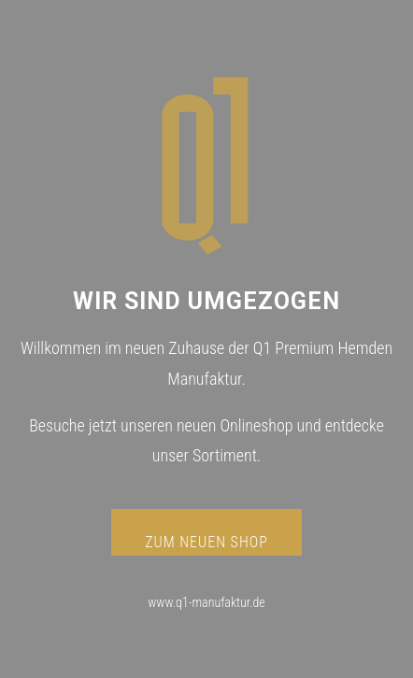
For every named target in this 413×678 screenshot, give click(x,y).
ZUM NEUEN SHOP (206, 542)
